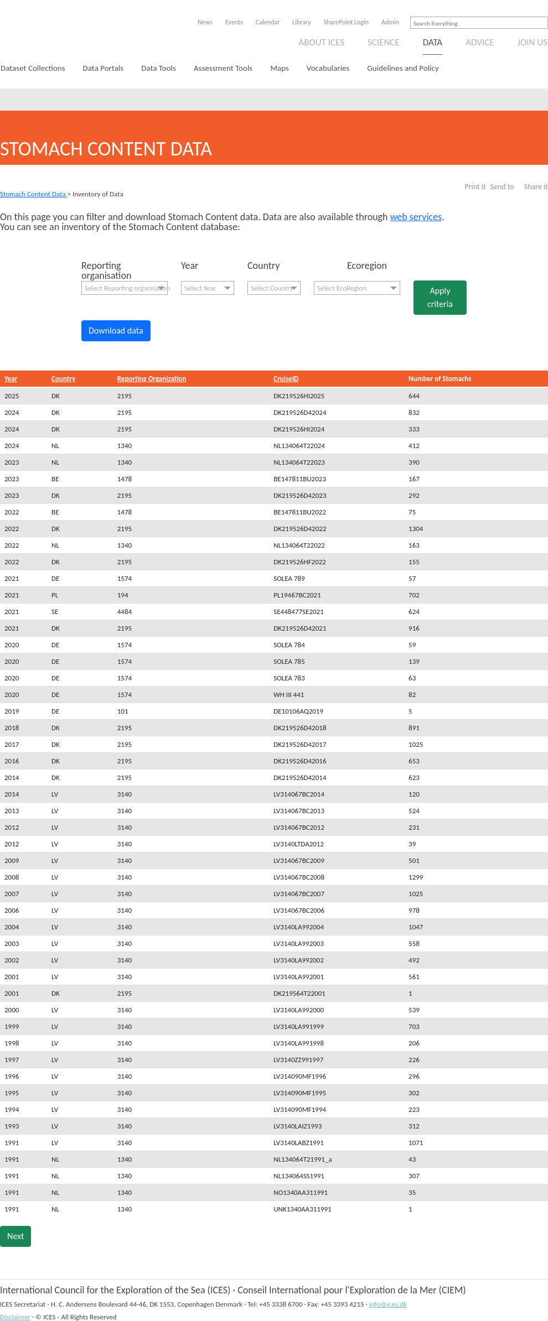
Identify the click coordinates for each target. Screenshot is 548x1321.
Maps (279, 68)
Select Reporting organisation (126, 288)
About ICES (321, 42)
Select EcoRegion (341, 288)
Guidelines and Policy (402, 68)
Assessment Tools (223, 68)
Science (384, 42)
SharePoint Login (346, 22)
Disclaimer (15, 1317)
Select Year (200, 288)
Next (15, 1236)
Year (10, 379)
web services (416, 217)
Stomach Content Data (34, 194)
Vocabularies (328, 68)
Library (301, 22)
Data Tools (158, 68)
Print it (474, 186)
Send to (502, 186)
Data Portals (103, 68)
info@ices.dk (388, 1304)
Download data (116, 330)
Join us (533, 42)
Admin (390, 22)
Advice (480, 42)
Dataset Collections (33, 68)
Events (234, 22)
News (205, 22)
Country (63, 379)
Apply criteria (440, 297)
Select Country (272, 288)
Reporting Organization (152, 379)
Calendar (268, 22)
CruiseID (285, 379)
